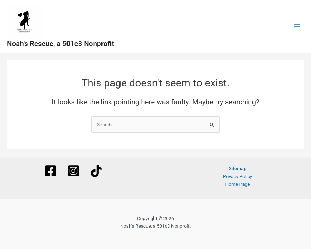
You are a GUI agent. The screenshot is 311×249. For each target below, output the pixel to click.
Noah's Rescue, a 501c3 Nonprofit (60, 43)
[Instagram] (73, 171)
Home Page (237, 184)
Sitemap (237, 168)
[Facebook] (50, 171)
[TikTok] (96, 171)
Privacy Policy (237, 176)
